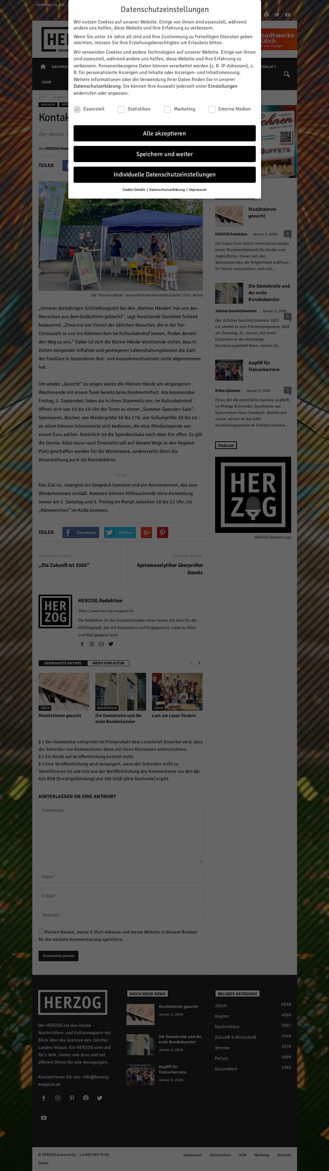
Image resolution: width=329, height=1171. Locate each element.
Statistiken (134, 108)
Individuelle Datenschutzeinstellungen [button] (165, 174)
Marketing (179, 108)
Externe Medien (229, 108)
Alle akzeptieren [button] (164, 132)
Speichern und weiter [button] (164, 153)
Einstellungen (223, 85)
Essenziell (89, 108)
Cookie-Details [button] (134, 189)
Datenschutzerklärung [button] (167, 189)
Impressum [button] (197, 189)
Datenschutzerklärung (97, 85)
